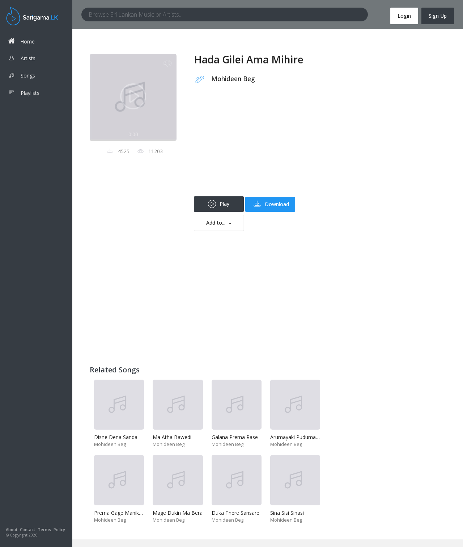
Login (404, 15)
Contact (27, 529)
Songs (21, 76)
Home (21, 41)
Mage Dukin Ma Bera (178, 512)
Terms (44, 529)
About (11, 529)
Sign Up (438, 15)
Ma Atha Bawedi (172, 437)
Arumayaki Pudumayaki (297, 437)
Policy (59, 529)
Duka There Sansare (235, 512)
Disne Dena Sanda (115, 437)
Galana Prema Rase (235, 437)
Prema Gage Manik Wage (124, 512)
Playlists (23, 94)
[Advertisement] (259, 145)
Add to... (216, 222)
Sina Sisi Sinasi (287, 512)
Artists (21, 59)
